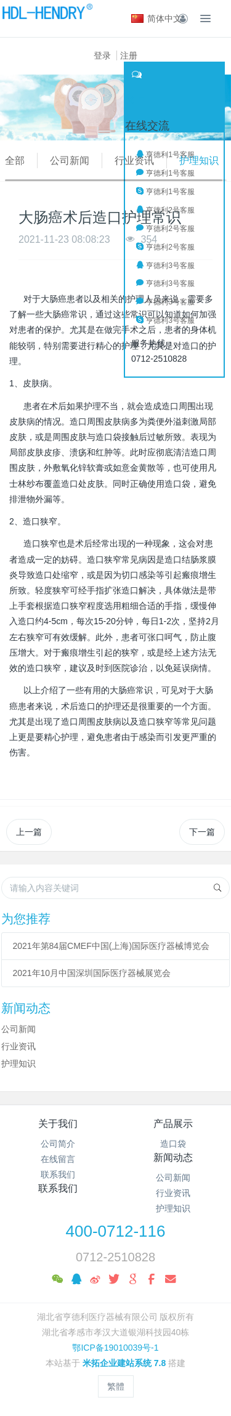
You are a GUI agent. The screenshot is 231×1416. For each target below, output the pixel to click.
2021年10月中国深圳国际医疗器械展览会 (91, 973)
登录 (102, 55)
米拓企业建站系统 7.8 (124, 1363)
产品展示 (173, 1123)
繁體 (115, 1386)
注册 (128, 55)
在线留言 (58, 1159)
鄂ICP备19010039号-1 (115, 1348)
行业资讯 (134, 160)
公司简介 (58, 1144)
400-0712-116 (116, 1231)
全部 (15, 160)
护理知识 (199, 160)
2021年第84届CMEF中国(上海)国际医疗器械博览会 (110, 946)
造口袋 (173, 1144)
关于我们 (58, 1123)
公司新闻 (69, 160)
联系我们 (58, 1174)
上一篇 (29, 832)
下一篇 (202, 832)
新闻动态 (173, 1157)
